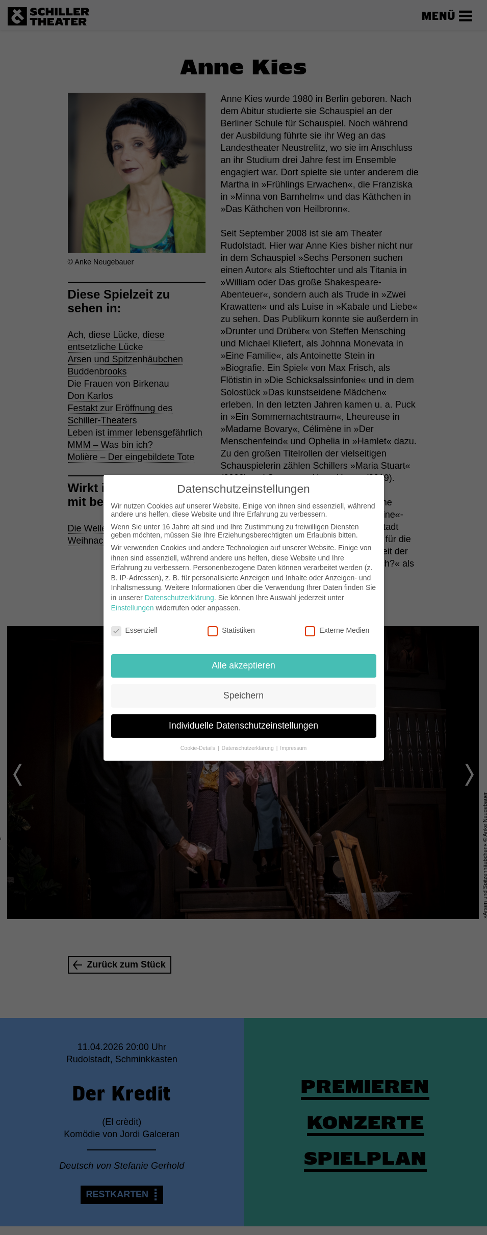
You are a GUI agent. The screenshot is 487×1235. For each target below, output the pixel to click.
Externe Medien (337, 630)
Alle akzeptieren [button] (243, 665)
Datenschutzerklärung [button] (248, 748)
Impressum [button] (293, 748)
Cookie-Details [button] (199, 748)
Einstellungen (132, 608)
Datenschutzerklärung (179, 598)
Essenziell (134, 630)
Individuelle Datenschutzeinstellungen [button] (243, 725)
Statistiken (231, 630)
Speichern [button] (243, 695)
